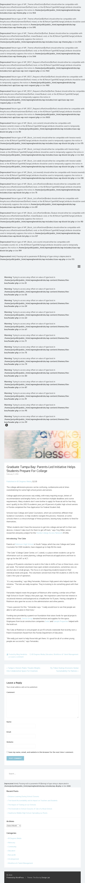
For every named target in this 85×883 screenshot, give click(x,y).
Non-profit (12, 855)
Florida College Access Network (49, 533)
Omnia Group (27, 618)
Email (9, 732)
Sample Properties (60, 621)
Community (12, 847)
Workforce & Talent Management (66, 654)
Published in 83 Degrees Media (19, 481)
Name (9, 722)
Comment (11, 692)
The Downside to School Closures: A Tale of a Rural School (30, 809)
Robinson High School (24, 544)
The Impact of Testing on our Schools (22, 805)
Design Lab (46, 877)
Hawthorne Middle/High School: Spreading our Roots (27, 813)
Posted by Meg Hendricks (17, 654)
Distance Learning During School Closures (23, 796)
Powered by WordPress (15, 877)
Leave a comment (16, 657)
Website (10, 742)
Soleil (47, 621)
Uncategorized (13, 859)
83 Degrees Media (38, 654)
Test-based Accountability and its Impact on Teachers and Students (32, 800)
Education (49, 654)
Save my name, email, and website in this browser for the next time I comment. (40, 752)
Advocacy (11, 842)
